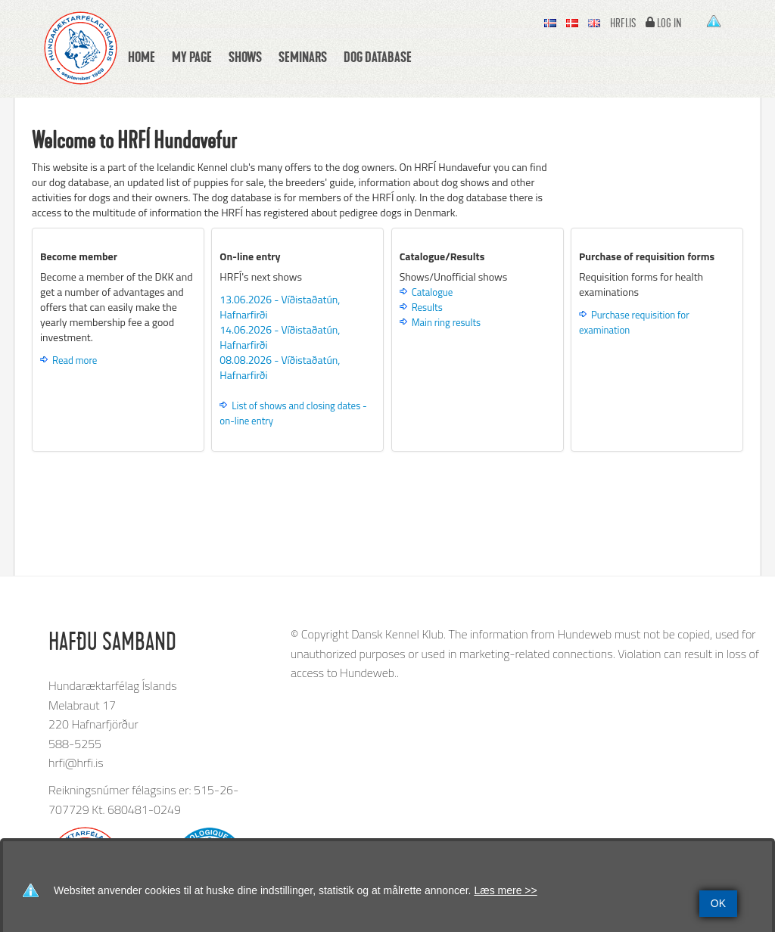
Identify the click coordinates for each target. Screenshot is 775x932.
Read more (74, 360)
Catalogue (432, 292)
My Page (192, 56)
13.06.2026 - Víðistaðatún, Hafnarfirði (279, 306)
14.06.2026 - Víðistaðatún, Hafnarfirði (279, 337)
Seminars (303, 56)
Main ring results (446, 322)
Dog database (378, 56)
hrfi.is (623, 23)
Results (427, 307)
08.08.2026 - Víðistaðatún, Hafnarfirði (279, 367)
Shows (245, 56)
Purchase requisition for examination (634, 322)
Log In (669, 23)
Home (141, 56)
